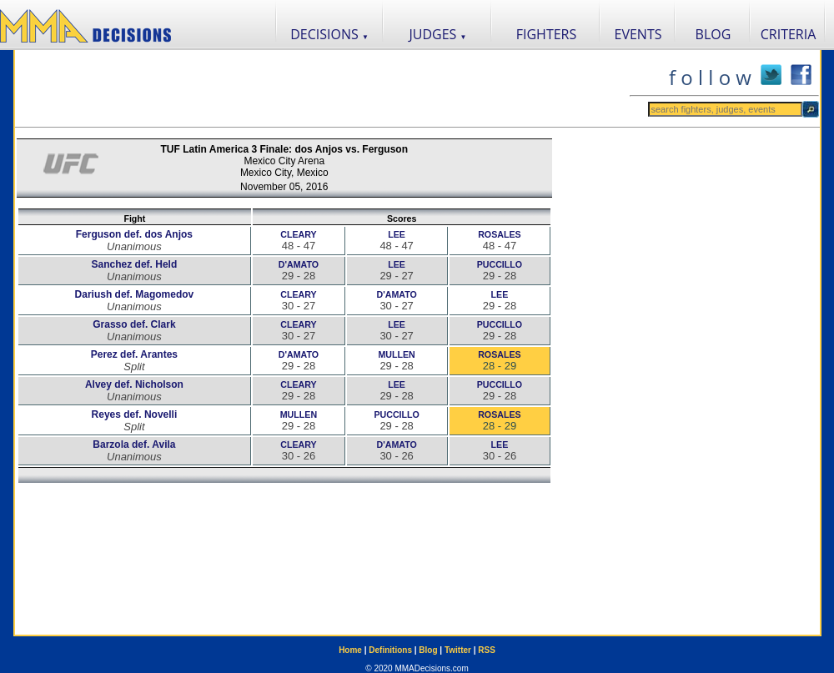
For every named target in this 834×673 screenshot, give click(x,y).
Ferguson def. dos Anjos (134, 234)
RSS (486, 650)
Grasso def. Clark (134, 324)
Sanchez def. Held (135, 264)
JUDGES (438, 34)
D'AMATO (299, 264)
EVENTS (638, 34)
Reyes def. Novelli (135, 414)
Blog (428, 650)
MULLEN (396, 354)
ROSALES (499, 234)
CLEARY (298, 234)
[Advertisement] (322, 88)
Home (350, 650)
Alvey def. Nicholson (134, 384)
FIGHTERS (546, 34)
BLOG (713, 34)
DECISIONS (329, 34)
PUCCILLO (499, 264)
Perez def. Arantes (134, 354)
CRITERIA (788, 34)
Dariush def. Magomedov (134, 294)
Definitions (390, 650)
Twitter (458, 650)
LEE (396, 234)
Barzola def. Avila (134, 444)
